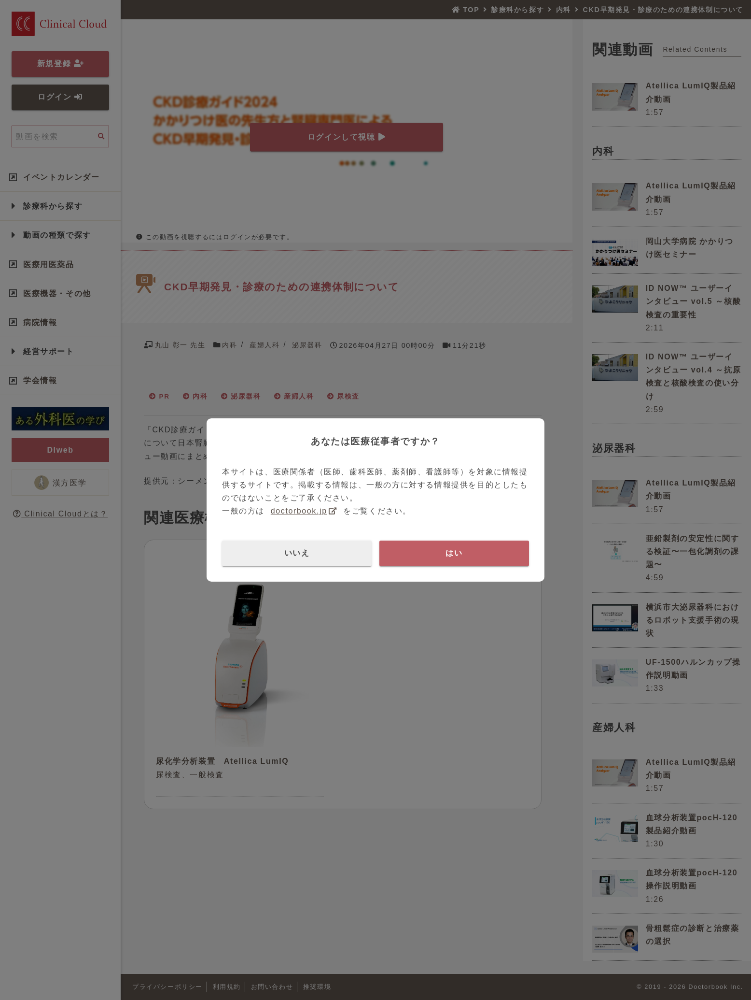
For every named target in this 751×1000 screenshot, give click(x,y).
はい (453, 553)
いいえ (297, 553)
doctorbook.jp (299, 511)
